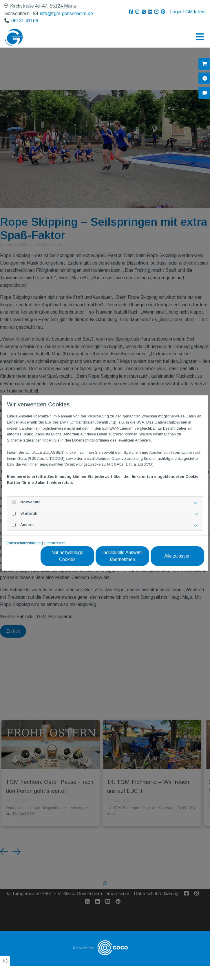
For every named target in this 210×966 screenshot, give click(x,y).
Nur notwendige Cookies (67, 556)
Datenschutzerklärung (24, 543)
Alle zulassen (177, 555)
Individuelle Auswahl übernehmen (122, 556)
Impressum (56, 543)
